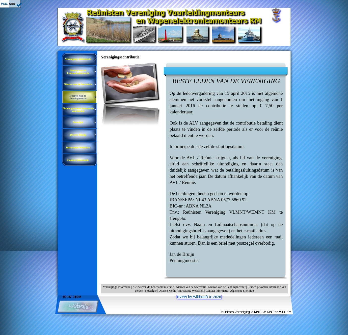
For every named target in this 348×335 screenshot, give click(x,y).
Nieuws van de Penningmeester (226, 287)
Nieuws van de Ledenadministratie (153, 287)
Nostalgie (151, 290)
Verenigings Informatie (116, 287)
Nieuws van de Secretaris (191, 287)
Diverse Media (167, 290)
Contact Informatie (217, 290)
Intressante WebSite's (191, 290)
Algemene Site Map (242, 290)
